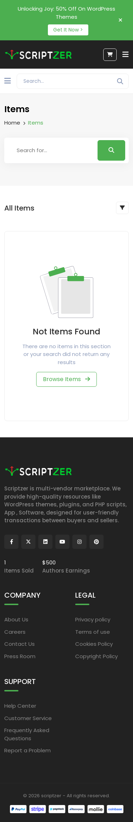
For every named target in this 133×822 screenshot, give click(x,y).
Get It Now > (68, 29)
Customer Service (28, 718)
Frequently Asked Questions (26, 734)
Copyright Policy (96, 656)
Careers (15, 632)
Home (12, 122)
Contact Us (19, 644)
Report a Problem (27, 750)
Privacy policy (92, 619)
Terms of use (92, 632)
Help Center (20, 705)
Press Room (19, 656)
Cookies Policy (94, 644)
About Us (16, 619)
